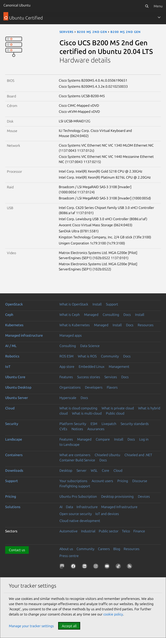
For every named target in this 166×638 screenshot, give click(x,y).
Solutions (12, 507)
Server (81, 470)
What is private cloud (118, 408)
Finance (139, 531)
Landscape (13, 439)
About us (66, 549)
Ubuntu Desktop (18, 387)
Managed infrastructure (24, 335)
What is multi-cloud (87, 413)
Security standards (135, 424)
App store (66, 366)
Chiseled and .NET (138, 455)
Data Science (90, 346)
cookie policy (113, 614)
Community (110, 356)
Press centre (69, 556)
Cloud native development (79, 521)
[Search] (146, 6)
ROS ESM (66, 356)
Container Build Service (77, 460)
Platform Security (72, 424)
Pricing (122, 481)
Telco (126, 531)
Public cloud (115, 413)
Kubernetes (14, 325)
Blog (116, 549)
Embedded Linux (91, 366)
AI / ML (11, 346)
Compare (103, 439)
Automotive (68, 531)
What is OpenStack (73, 304)
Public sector (108, 531)
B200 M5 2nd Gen (92, 32)
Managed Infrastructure (119, 507)
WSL (94, 470)
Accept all (69, 626)
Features (66, 377)
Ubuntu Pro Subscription (78, 496)
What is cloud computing (78, 408)
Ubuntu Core (15, 377)
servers (66, 32)
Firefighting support (74, 486)
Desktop (65, 470)
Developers (93, 387)
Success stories (88, 377)
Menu (158, 6)
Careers (104, 549)
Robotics (12, 356)
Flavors (112, 387)
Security (11, 424)
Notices (77, 429)
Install (97, 304)
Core (105, 470)
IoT (7, 366)
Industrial (88, 531)
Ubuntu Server (16, 398)
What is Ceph (69, 315)
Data (69, 507)
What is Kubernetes (74, 325)
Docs (127, 315)
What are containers (74, 455)
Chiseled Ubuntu (107, 455)
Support (112, 304)
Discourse (139, 481)
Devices (144, 496)
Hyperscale (67, 398)
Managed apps (70, 335)
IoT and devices (107, 514)
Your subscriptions (73, 481)
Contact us (17, 550)
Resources (145, 325)
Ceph (9, 315)
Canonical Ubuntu (16, 5)
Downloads (14, 470)
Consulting (111, 315)
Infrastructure (87, 507)
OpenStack (14, 304)
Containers (13, 455)
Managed (91, 315)
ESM (94, 424)
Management (119, 366)
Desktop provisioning (117, 496)
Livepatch (109, 424)
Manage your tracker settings (31, 626)
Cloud (9, 408)
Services (110, 377)
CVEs (63, 429)
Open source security (75, 514)
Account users (102, 481)
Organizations (70, 387)
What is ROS (87, 356)
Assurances (95, 429)
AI (60, 507)
